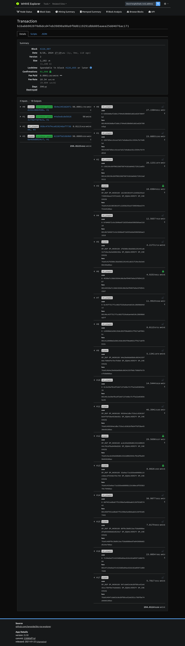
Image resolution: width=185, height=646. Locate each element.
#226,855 (71, 67)
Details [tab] (22, 34)
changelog (41, 642)
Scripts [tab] (34, 34)
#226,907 (45, 48)
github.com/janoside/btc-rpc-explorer (33, 626)
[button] (47, 3)
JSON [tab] (44, 34)
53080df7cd (29, 638)
